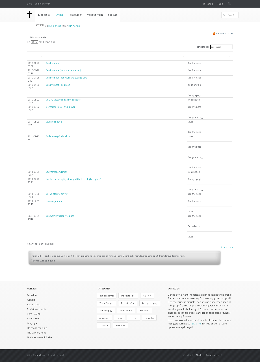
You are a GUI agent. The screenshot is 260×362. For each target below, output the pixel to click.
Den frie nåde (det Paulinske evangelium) (66, 77)
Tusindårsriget (106, 303)
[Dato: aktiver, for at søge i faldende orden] (36, 56)
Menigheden (126, 310)
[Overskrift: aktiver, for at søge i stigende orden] (116, 56)
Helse (119, 318)
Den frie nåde (52, 63)
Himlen (133, 318)
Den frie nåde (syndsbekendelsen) (63, 70)
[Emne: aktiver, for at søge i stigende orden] (210, 56)
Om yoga (32, 323)
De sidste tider (128, 295)
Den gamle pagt (149, 303)
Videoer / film (95, 14)
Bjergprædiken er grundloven (60, 106)
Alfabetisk (120, 325)
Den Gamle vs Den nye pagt (60, 215)
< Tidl (219, 247)
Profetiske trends (36, 309)
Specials (113, 14)
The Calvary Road (36, 332)
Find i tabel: (215, 47)
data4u (38, 355)
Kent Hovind (33, 313)
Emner (59, 14)
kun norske (74, 25)
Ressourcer (75, 14)
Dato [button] (34, 56)
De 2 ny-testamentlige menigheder (63, 99)
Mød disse (44, 14)
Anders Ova (33, 304)
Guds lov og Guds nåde (58, 136)
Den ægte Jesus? (213, 355)
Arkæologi (104, 318)
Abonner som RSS (224, 33)
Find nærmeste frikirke (39, 337)
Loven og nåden (54, 121)
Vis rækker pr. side (41, 42)
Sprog (210, 3)
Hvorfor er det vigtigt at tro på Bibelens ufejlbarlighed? (73, 179)
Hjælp (220, 3)
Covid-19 (103, 325)
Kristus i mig (33, 318)
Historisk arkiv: (38, 37)
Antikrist (147, 295)
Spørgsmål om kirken (56, 171)
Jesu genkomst (106, 295)
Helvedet (149, 318)
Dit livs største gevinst (57, 193)
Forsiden (32, 295)
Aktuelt (31, 299)
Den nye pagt (105, 310)
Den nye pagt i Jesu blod (58, 84)
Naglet (199, 355)
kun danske (54, 25)
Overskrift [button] (54, 56)
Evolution (144, 310)
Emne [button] (194, 56)
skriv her (197, 323)
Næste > (228, 247)
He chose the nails (37, 328)
